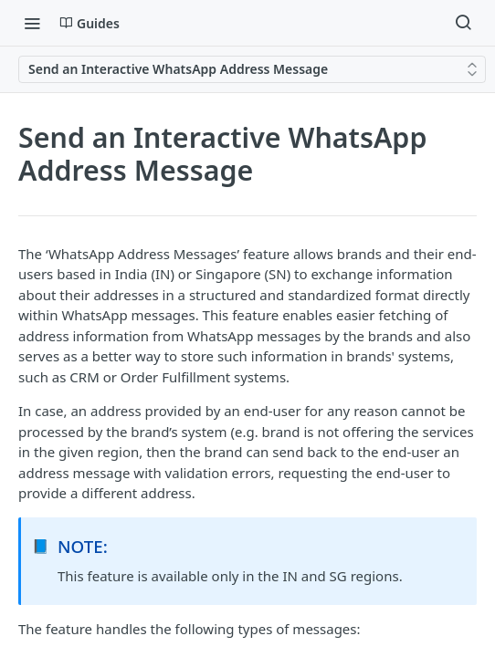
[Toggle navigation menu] (32, 22)
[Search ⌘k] (463, 22)
